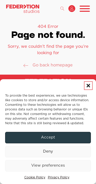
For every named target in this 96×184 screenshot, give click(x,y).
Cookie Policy (34, 177)
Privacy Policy (58, 177)
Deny (48, 151)
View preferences (48, 165)
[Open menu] (85, 9)
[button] (88, 85)
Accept (48, 137)
